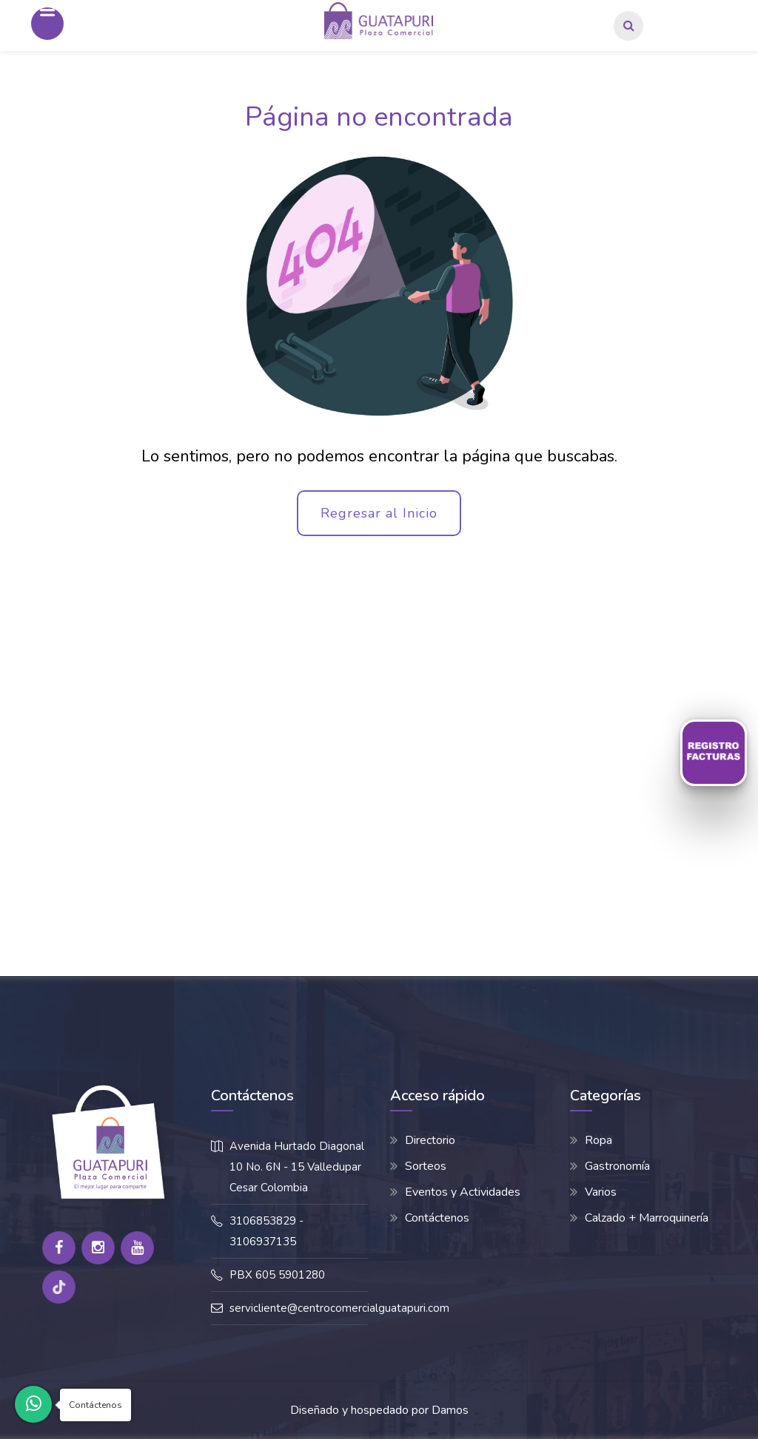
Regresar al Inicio (379, 513)
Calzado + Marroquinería (646, 1218)
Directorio (430, 1140)
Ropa (598, 1140)
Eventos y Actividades (462, 1192)
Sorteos (425, 1166)
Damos (450, 1410)
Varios (601, 1192)
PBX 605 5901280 (277, 1274)
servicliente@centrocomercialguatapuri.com (339, 1308)
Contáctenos (437, 1218)
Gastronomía (617, 1166)
